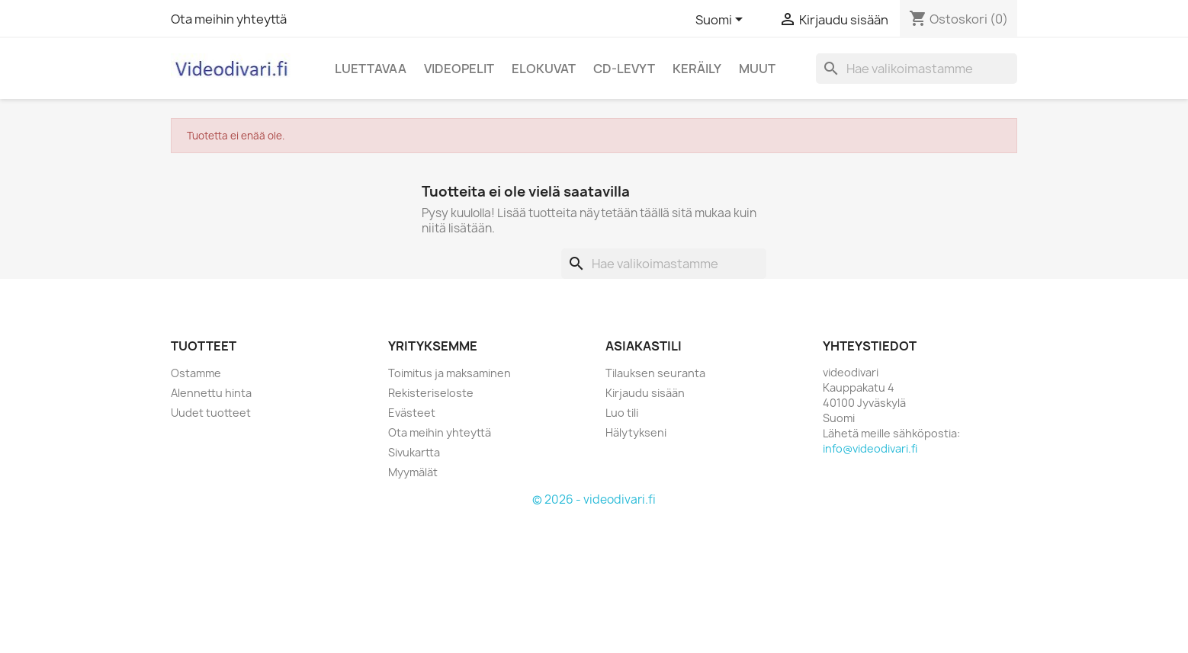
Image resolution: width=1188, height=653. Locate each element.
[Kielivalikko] (721, 20)
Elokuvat (544, 68)
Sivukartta (414, 452)
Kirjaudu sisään (645, 393)
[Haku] (916, 68)
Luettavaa (370, 68)
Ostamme (196, 373)
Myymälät (413, 472)
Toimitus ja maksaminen (449, 373)
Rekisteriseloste (431, 393)
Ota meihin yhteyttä (229, 19)
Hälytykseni (635, 432)
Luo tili (621, 412)
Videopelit (459, 68)
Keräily (697, 68)
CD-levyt (624, 68)
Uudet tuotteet (211, 412)
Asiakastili (643, 346)
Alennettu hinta (211, 393)
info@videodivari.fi (870, 448)
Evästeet (411, 412)
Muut (757, 68)
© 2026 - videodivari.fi (594, 499)
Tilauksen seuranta (655, 373)
